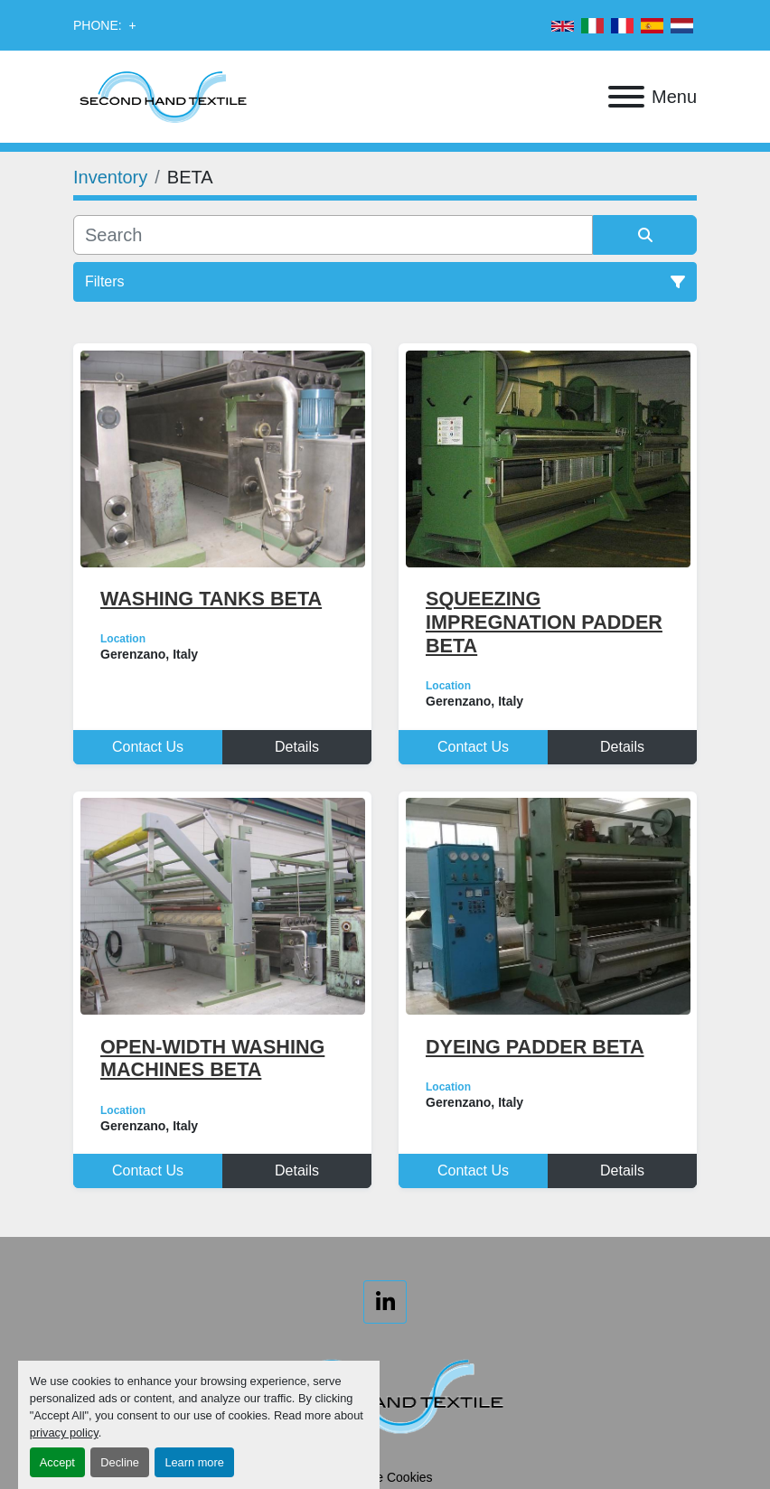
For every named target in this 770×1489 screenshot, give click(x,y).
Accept (57, 1462)
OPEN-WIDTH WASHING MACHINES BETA (212, 1058)
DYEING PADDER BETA (535, 1046)
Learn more (193, 1462)
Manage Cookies (384, 1477)
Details (297, 746)
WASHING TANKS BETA (211, 598)
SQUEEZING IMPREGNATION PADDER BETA (544, 622)
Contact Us (147, 746)
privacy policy (64, 1432)
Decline (119, 1462)
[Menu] (626, 97)
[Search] (333, 235)
